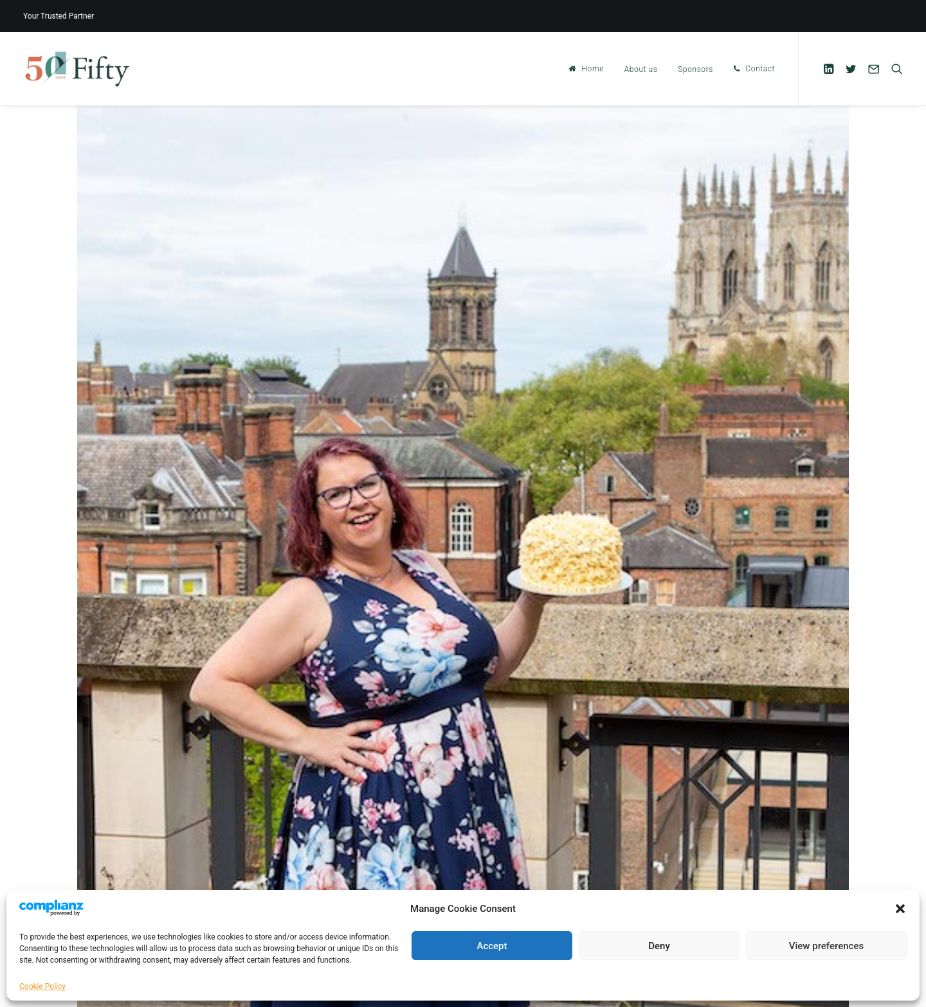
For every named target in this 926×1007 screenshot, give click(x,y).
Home (593, 68)
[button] (900, 908)
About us (641, 69)
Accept (492, 946)
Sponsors (695, 69)
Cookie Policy (42, 986)
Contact (760, 68)
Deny (659, 946)
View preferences (826, 946)
